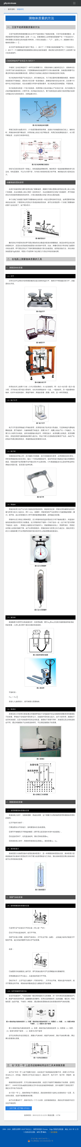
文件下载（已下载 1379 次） (18, 1108)
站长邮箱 (52, 1132)
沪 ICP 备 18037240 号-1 (39, 1138)
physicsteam (10, 3)
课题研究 (20, 9)
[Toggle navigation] (74, 3)
